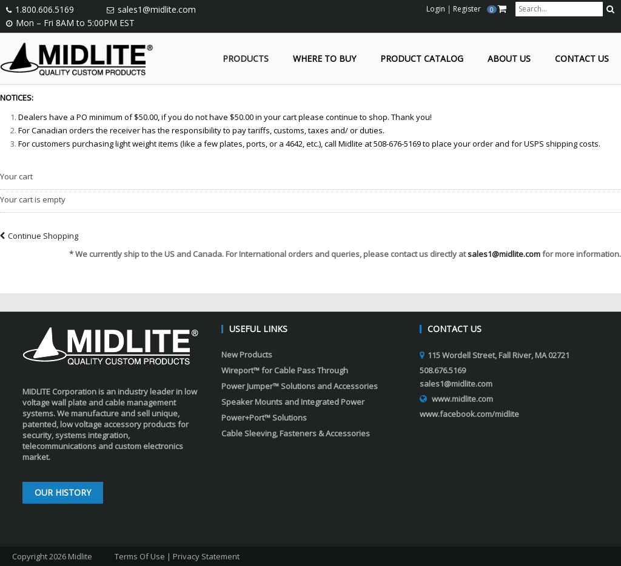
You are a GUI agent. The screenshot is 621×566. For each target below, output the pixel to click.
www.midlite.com (462, 398)
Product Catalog (421, 59)
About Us (509, 59)
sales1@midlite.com (157, 9)
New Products (246, 354)
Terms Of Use (140, 556)
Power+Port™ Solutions (264, 417)
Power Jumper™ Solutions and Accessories (299, 386)
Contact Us (582, 59)
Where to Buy (324, 59)
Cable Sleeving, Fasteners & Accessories (295, 433)
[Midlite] (76, 57)
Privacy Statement (206, 556)
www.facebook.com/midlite (469, 413)
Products (246, 59)
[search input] (559, 9)
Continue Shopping (39, 235)
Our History (63, 492)
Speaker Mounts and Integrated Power (292, 401)
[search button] (610, 9)
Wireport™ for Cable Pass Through (284, 370)
